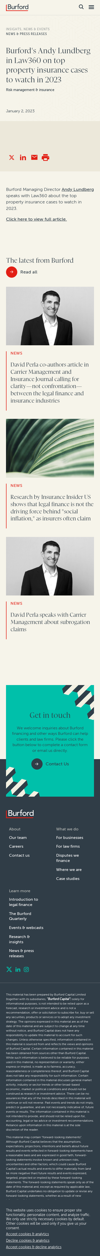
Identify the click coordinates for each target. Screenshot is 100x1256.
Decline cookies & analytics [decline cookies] (27, 1240)
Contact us (19, 855)
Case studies (67, 878)
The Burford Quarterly (20, 916)
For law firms (68, 846)
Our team (18, 837)
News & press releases (26, 34)
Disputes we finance (67, 858)
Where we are (69, 869)
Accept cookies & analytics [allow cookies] (27, 1234)
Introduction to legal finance (23, 902)
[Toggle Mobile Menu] (91, 7)
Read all (28, 272)
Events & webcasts (26, 927)
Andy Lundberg (78, 189)
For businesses (69, 837)
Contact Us (57, 764)
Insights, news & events (28, 29)
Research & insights (19, 939)
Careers (16, 846)
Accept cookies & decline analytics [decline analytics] (33, 1247)
